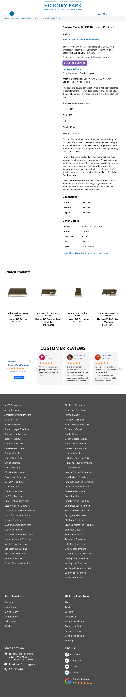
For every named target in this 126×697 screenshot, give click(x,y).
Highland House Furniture (78, 462)
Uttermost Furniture (75, 549)
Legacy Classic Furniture (17, 505)
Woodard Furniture (75, 577)
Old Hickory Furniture (15, 553)
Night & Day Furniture (15, 544)
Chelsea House (12, 462)
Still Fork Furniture (74, 520)
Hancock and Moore (75, 448)
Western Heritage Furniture (79, 568)
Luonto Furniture (13, 520)
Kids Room (10, 621)
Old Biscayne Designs (15, 549)
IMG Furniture (72, 467)
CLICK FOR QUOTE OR (74, 63)
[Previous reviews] (36, 369)
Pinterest (75, 672)
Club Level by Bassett (15, 467)
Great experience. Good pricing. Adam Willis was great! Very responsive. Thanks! (49, 371)
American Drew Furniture (17, 414)
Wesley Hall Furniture (76, 563)
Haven (18, 315)
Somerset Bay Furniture (77, 505)
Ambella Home (12, 410)
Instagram (75, 660)
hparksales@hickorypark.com (24, 664)
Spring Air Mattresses (76, 515)
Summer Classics (74, 529)
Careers (69, 612)
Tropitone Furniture (75, 539)
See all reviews (19, 377)
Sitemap (69, 640)
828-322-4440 (16, 669)
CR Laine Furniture (14, 472)
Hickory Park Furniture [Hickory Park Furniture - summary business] (18, 365)
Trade (68, 607)
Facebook (75, 654)
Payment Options (74, 631)
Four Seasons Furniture (77, 424)
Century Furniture (13, 453)
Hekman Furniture (74, 453)
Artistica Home (12, 424)
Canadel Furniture (13, 443)
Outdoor (8, 626)
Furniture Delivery (71, 69)
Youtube (74, 666)
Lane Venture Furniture (16, 501)
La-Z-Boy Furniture (14, 496)
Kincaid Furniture (13, 491)
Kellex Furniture (12, 486)
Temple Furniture (74, 534)
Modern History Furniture (17, 539)
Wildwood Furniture (75, 572)
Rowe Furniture (73, 496)
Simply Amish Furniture (77, 501)
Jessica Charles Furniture (78, 472)
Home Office (11, 616)
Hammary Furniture (75, 443)
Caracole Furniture (14, 448)
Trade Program (87, 73)
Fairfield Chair (72, 414)
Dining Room (11, 612)
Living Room (10, 607)
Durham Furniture (14, 481)
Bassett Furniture (13, 438)
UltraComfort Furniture (77, 544)
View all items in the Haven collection (81, 39)
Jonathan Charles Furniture (79, 481)
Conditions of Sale (74, 635)
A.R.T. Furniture (12, 405)
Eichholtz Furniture (75, 405)
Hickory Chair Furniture (77, 458)
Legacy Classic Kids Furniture (19, 510)
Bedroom (9, 602)
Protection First (73, 626)
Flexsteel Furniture (75, 419)
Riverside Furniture (75, 491)
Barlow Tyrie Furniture (17, 313)
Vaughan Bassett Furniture (79, 553)
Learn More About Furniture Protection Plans (85, 253)
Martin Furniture (13, 529)
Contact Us (70, 616)
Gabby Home (72, 434)
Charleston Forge (13, 458)
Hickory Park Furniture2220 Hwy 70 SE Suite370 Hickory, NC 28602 (21, 657)
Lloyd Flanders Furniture (17, 515)
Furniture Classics (74, 429)
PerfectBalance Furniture (78, 486)
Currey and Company (15, 477)
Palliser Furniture (13, 558)
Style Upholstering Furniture (80, 525)
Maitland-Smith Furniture (17, 525)
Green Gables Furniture (77, 438)
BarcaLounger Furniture (17, 429)
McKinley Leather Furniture (18, 534)
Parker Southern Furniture (18, 563)
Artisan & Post (11, 419)
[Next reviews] (119, 369)
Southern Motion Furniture (79, 510)
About (68, 602)
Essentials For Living (75, 410)
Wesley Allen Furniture (77, 558)
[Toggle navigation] (11, 13)
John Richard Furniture (77, 477)
